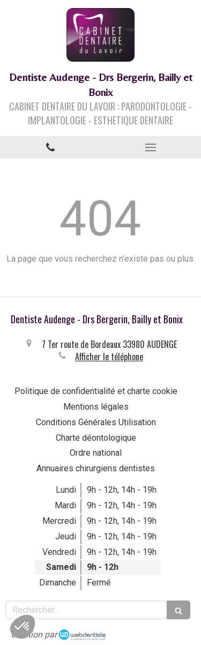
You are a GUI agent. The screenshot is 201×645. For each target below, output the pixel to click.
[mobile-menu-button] (151, 147)
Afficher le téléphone (109, 356)
